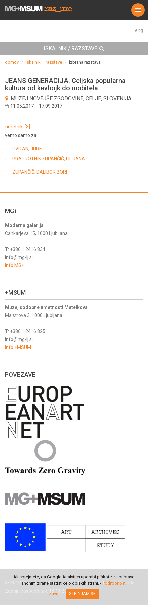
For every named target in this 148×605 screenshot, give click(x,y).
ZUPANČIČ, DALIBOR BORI (39, 172)
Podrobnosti (114, 583)
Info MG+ (14, 265)
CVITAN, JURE (27, 148)
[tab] (74, 48)
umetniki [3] (17, 126)
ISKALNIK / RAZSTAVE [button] (74, 49)
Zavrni (55, 593)
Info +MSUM (18, 347)
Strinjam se (82, 593)
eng (139, 30)
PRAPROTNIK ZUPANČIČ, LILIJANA (48, 158)
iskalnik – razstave (44, 62)
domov (12, 62)
